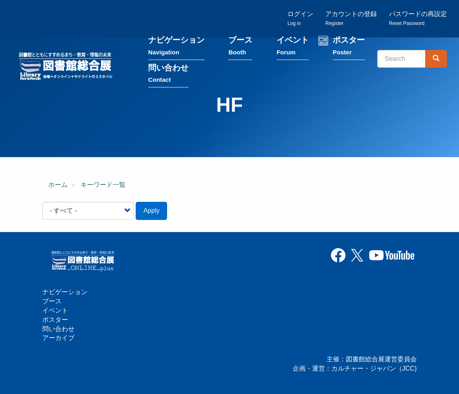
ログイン (300, 18)
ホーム (58, 184)
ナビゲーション (176, 47)
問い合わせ (168, 75)
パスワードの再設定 (418, 18)
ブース (240, 47)
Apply (151, 210)
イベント (293, 47)
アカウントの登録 (351, 18)
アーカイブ (58, 337)
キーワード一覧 (103, 184)
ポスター (349, 47)
